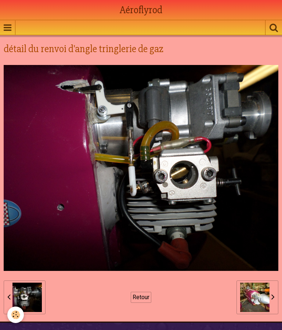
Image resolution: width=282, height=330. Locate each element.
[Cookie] (15, 315)
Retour (141, 297)
